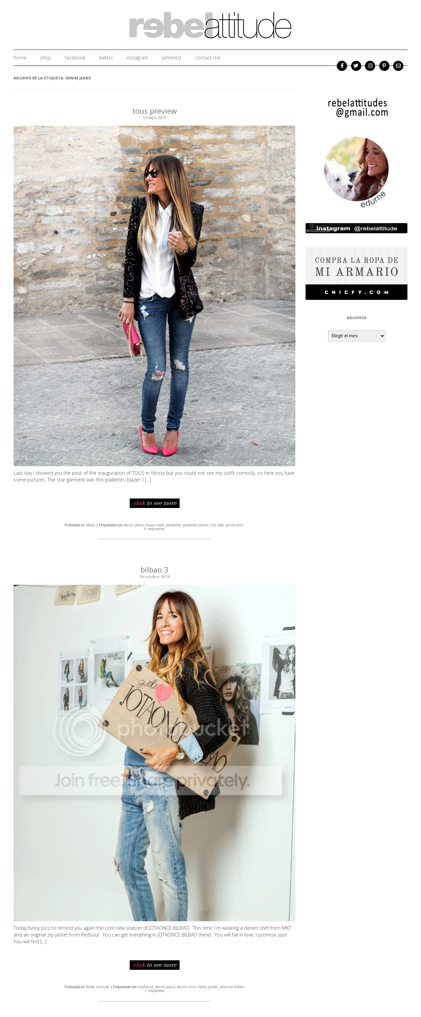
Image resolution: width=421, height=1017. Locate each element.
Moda (90, 524)
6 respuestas (154, 528)
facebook (75, 57)
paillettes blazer (195, 524)
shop (45, 57)
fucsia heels (155, 524)
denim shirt (186, 986)
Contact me (207, 57)
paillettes (173, 524)
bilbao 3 (155, 569)
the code (217, 524)
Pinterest (172, 57)
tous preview (154, 111)
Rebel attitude (97, 986)
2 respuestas (154, 990)
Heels (202, 986)
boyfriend (145, 986)
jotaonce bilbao (232, 986)
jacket (213, 986)
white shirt (234, 524)
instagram (137, 57)
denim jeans (134, 524)
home (20, 57)
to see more (154, 503)
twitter (106, 57)
